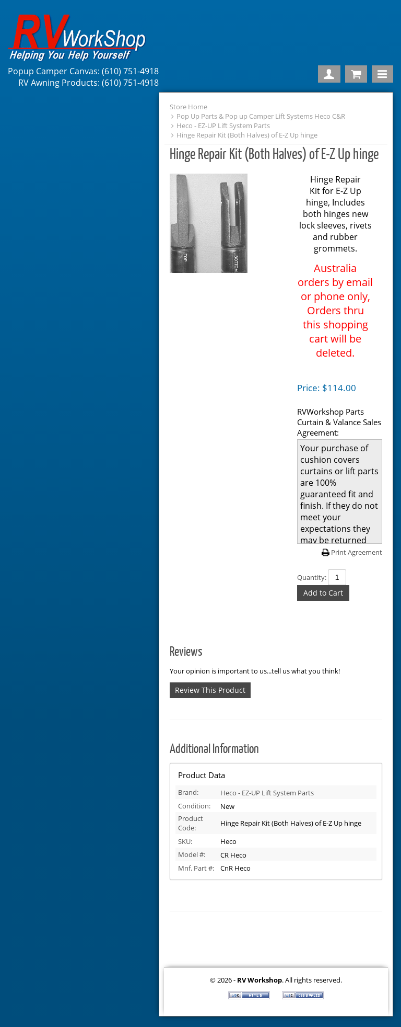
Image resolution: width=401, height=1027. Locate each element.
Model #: (191, 854)
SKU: (185, 841)
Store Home (188, 106)
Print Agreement (356, 552)
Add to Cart (323, 593)
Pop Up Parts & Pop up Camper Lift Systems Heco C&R (260, 116)
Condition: (194, 806)
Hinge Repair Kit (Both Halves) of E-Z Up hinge (246, 135)
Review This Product (210, 690)
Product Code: (190, 823)
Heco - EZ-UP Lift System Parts (223, 125)
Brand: (188, 792)
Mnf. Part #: (196, 868)
